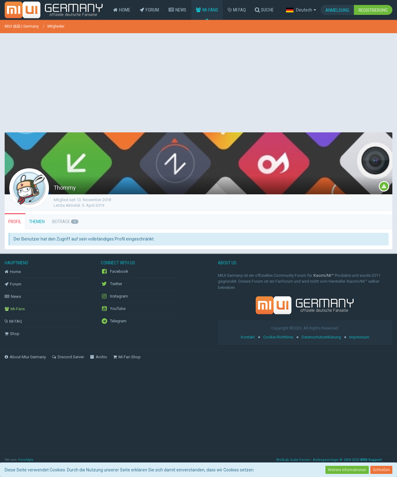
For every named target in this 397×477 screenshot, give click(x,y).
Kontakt (248, 337)
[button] (301, 10)
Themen (37, 221)
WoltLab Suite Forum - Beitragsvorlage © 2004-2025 (329, 460)
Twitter (111, 284)
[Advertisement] (198, 81)
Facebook (114, 271)
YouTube (113, 308)
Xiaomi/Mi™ (323, 275)
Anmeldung (337, 10)
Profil (14, 221)
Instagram (114, 296)
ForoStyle (25, 460)
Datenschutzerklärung (321, 337)
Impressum (359, 337)
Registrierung (373, 10)
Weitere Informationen (347, 470)
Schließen (381, 470)
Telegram (113, 321)
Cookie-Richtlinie (278, 337)
